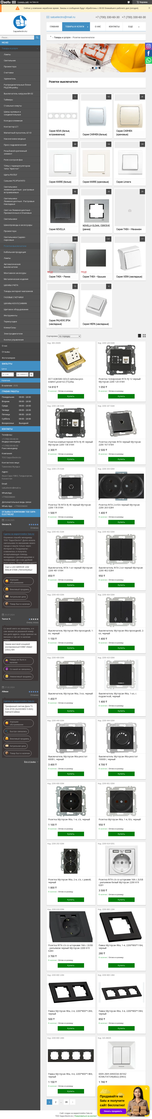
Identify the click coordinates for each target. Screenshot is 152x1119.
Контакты (114, 26)
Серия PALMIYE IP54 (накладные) (59, 322)
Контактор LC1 (11, 126)
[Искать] (37, 37)
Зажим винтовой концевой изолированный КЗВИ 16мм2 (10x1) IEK (18, 647)
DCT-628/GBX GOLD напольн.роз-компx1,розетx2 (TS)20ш (66, 380)
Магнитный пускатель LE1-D (17, 132)
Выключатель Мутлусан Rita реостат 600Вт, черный (67, 758)
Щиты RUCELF (10, 174)
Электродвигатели (13, 333)
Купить (70, 396)
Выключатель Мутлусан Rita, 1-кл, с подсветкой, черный (117, 695)
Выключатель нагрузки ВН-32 (18, 93)
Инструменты (10, 315)
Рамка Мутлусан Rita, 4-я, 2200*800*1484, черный (70, 1075)
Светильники (10, 219)
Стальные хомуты (13, 105)
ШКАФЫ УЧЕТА (11, 285)
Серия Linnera (123, 181)
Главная (54, 26)
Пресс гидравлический (15, 144)
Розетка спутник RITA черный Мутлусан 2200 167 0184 (120, 443)
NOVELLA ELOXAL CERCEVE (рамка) (96, 227)
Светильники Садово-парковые (15, 238)
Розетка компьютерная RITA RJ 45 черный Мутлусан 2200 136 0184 (70, 443)
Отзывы (6, 351)
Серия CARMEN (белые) (95, 134)
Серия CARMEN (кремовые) (124, 132)
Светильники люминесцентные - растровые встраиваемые (19, 189)
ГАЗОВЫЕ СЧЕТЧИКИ (13, 297)
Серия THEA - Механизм (128, 229)
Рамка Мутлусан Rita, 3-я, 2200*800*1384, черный (121, 1012)
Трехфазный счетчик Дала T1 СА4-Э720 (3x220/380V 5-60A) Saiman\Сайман (19, 709)
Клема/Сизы (10, 327)
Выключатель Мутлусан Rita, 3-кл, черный (70, 693)
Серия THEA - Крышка (94, 276)
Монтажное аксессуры (15, 273)
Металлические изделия (16, 279)
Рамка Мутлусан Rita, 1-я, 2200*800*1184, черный (121, 946)
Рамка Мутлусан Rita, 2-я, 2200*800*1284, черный (70, 1012)
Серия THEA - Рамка (59, 276)
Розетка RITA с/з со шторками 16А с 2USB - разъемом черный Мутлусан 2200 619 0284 (70, 948)
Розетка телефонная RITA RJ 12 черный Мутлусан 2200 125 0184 (120, 380)
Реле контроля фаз (13, 159)
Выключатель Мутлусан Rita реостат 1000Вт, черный (118, 758)
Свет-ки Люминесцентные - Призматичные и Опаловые (18, 211)
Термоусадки (10, 321)
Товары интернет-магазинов (18, 291)
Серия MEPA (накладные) (96, 324)
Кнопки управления (14, 339)
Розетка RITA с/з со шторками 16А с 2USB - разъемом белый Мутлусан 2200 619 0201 (121, 882)
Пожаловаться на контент (85, 1116)
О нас (4, 345)
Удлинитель (10, 78)
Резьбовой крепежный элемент (15, 152)
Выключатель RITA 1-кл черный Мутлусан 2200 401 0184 (70, 569)
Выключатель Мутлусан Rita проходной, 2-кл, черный (121, 632)
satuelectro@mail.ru (11, 487)
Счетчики (8, 72)
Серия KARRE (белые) (60, 181)
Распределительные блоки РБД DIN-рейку (17, 86)
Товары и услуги (10, 48)
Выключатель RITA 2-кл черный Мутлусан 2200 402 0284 (121, 569)
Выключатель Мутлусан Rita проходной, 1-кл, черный (71, 632)
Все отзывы (30, 761)
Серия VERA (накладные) (129, 276)
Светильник (10, 60)
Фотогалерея (8, 357)
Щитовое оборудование (16, 309)
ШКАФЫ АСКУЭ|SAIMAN (15, 303)
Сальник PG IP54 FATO (14, 180)
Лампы (7, 54)
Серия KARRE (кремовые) (96, 181)
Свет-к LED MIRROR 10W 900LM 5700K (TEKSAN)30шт (18, 568)
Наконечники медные (15, 138)
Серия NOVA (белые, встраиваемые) (59, 132)
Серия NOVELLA (57, 229)
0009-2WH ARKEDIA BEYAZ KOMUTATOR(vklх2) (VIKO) (112, 1075)
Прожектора (10, 66)
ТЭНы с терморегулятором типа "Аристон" (17, 167)
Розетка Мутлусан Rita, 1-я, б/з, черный (120, 819)
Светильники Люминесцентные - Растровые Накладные (19, 201)
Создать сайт (23, 2)
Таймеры (8, 99)
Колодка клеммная (13, 120)
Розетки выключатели (15, 246)
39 (66, 1102)
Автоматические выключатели (12, 265)
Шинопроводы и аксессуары (18, 225)
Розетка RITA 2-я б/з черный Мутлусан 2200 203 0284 (119, 506)
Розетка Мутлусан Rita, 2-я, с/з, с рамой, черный (69, 881)
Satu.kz (89, 1113)
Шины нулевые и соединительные (12, 113)
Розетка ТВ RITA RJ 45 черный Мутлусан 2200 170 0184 (69, 506)
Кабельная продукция (15, 252)
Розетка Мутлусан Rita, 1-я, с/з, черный (69, 819)
